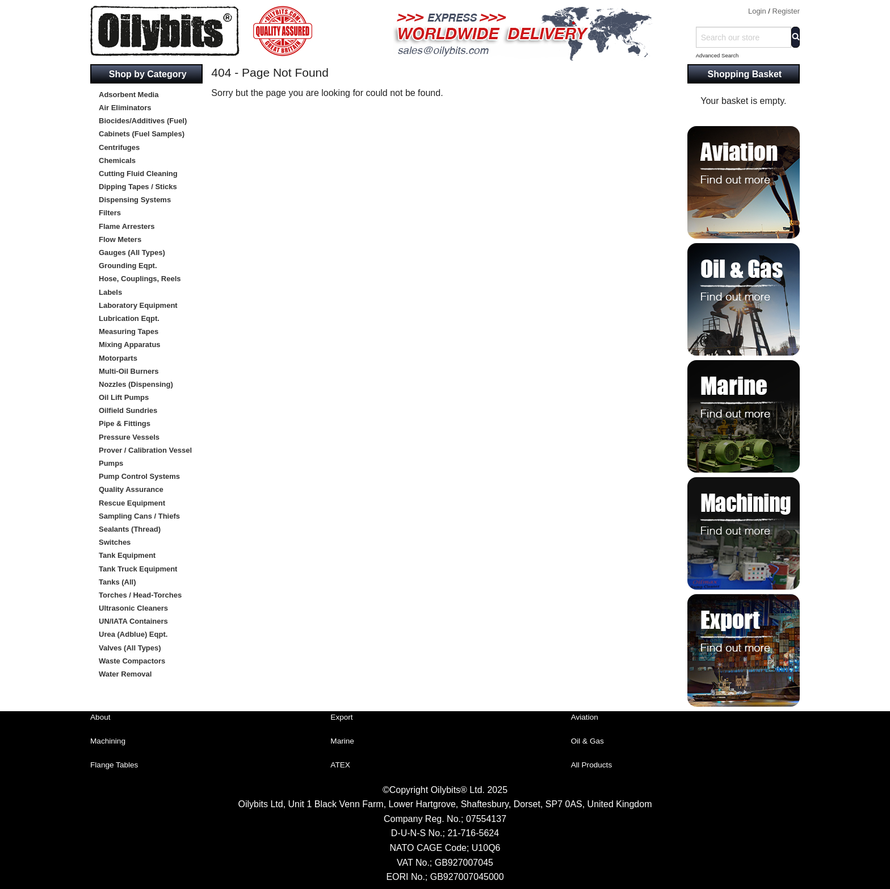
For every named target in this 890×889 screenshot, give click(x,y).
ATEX (340, 765)
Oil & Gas (587, 741)
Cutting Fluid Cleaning (138, 173)
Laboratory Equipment (138, 305)
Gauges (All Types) (132, 252)
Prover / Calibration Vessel (145, 450)
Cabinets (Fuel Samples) (141, 134)
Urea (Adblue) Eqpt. (133, 634)
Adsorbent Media (128, 94)
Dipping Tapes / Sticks (138, 186)
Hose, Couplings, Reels (139, 278)
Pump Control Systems (139, 476)
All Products (591, 765)
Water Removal (125, 674)
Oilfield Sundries (128, 410)
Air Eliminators (125, 107)
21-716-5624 (473, 833)
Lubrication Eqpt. (129, 318)
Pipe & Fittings (124, 423)
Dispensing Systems (135, 199)
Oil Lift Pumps (124, 397)
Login (757, 11)
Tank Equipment (127, 555)
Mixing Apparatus (130, 344)
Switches (115, 542)
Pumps (111, 463)
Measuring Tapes (128, 331)
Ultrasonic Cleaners (133, 608)
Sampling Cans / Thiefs (139, 516)
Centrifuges (119, 147)
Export (341, 717)
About (100, 717)
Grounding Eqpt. (128, 265)
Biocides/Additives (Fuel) (143, 120)
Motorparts (118, 358)
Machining (107, 741)
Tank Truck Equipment (138, 569)
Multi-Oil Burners (128, 371)
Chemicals (117, 160)
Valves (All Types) (130, 648)
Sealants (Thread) (130, 529)
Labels (110, 292)
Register (786, 11)
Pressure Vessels (129, 437)
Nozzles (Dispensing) (136, 384)
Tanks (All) (117, 582)
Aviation (584, 717)
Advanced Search (717, 55)
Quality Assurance (131, 489)
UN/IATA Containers (133, 621)
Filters (110, 212)
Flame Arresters (127, 226)
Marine (342, 741)
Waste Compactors (132, 661)
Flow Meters (120, 239)
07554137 (486, 819)
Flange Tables (114, 765)
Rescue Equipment (132, 503)
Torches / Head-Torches (140, 595)
